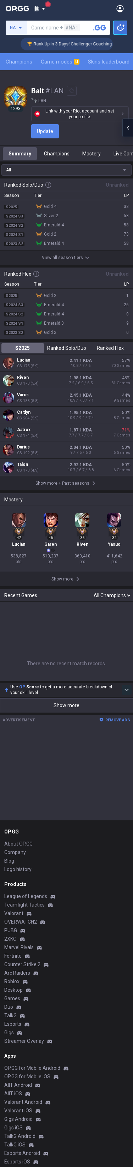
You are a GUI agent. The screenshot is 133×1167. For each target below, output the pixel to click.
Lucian (23, 360)
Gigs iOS (13, 1127)
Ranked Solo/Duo (66, 348)
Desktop (13, 990)
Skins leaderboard (108, 62)
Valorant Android (23, 1102)
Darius (23, 447)
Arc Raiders (17, 973)
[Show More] (39, 8)
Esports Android (22, 1153)
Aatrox (24, 429)
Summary (20, 153)
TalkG (10, 1015)
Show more (66, 705)
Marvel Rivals (19, 947)
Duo (8, 1007)
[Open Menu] (120, 8)
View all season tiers (67, 257)
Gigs (9, 1032)
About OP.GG (18, 844)
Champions (19, 62)
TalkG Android (19, 1136)
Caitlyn (24, 412)
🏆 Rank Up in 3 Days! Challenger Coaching (76, 44)
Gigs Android (18, 1119)
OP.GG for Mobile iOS (27, 1076)
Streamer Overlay (24, 1041)
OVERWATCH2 (20, 922)
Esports (12, 1024)
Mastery (91, 153)
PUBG (10, 930)
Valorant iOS (18, 1110)
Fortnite (13, 956)
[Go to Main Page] (17, 8)
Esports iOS (17, 1162)
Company (15, 852)
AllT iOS (13, 1093)
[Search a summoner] (99, 28)
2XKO (10, 939)
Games (12, 998)
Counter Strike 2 (22, 964)
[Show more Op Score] (127, 690)
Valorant (13, 913)
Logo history (18, 869)
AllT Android (18, 1085)
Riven (23, 377)
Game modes (60, 62)
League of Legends (25, 896)
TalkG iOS (15, 1144)
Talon (22, 464)
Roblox (12, 981)
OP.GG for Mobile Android (32, 1068)
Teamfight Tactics (24, 905)
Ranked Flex (110, 348)
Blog (9, 861)
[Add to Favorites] (72, 91)
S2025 (22, 348)
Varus (23, 394)
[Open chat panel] (127, 128)
